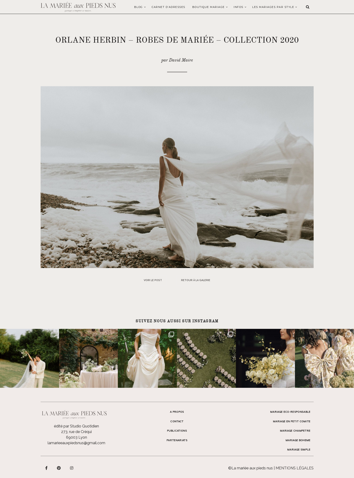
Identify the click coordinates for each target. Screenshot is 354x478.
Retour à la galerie (195, 280)
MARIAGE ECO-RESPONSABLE (290, 412)
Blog (138, 7)
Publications (177, 431)
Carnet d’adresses (168, 7)
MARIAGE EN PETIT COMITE (292, 421)
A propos (177, 412)
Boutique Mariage (208, 7)
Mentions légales (295, 468)
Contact (176, 421)
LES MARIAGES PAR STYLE (273, 7)
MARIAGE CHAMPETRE (295, 431)
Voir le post (153, 280)
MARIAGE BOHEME (298, 440)
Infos (238, 7)
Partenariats (177, 440)
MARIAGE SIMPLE (299, 449)
